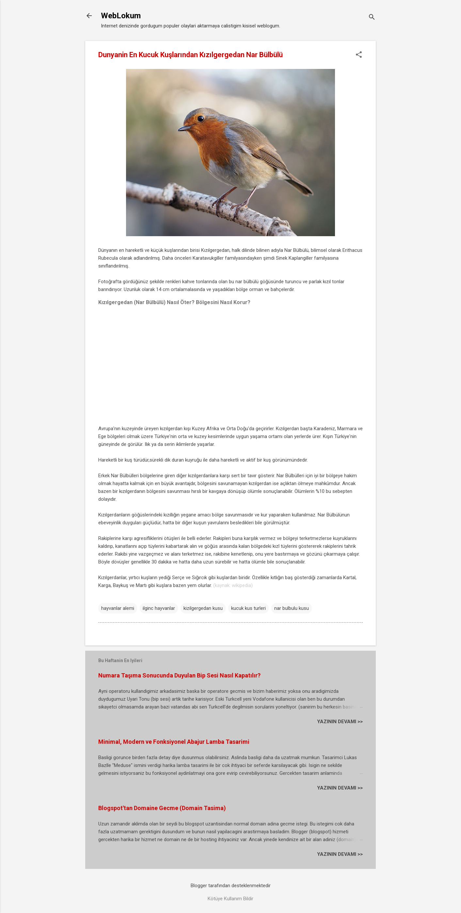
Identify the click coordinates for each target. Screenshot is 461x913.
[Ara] (372, 18)
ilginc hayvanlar (159, 608)
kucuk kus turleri (248, 608)
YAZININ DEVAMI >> (340, 722)
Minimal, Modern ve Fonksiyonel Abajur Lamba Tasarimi (173, 741)
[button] (359, 55)
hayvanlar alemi (117, 608)
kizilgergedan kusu (203, 608)
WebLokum (121, 15)
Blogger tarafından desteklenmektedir (231, 886)
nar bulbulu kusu (291, 608)
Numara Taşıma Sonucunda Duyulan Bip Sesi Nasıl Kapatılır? (179, 675)
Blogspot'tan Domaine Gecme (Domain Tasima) (162, 808)
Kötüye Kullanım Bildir (230, 899)
